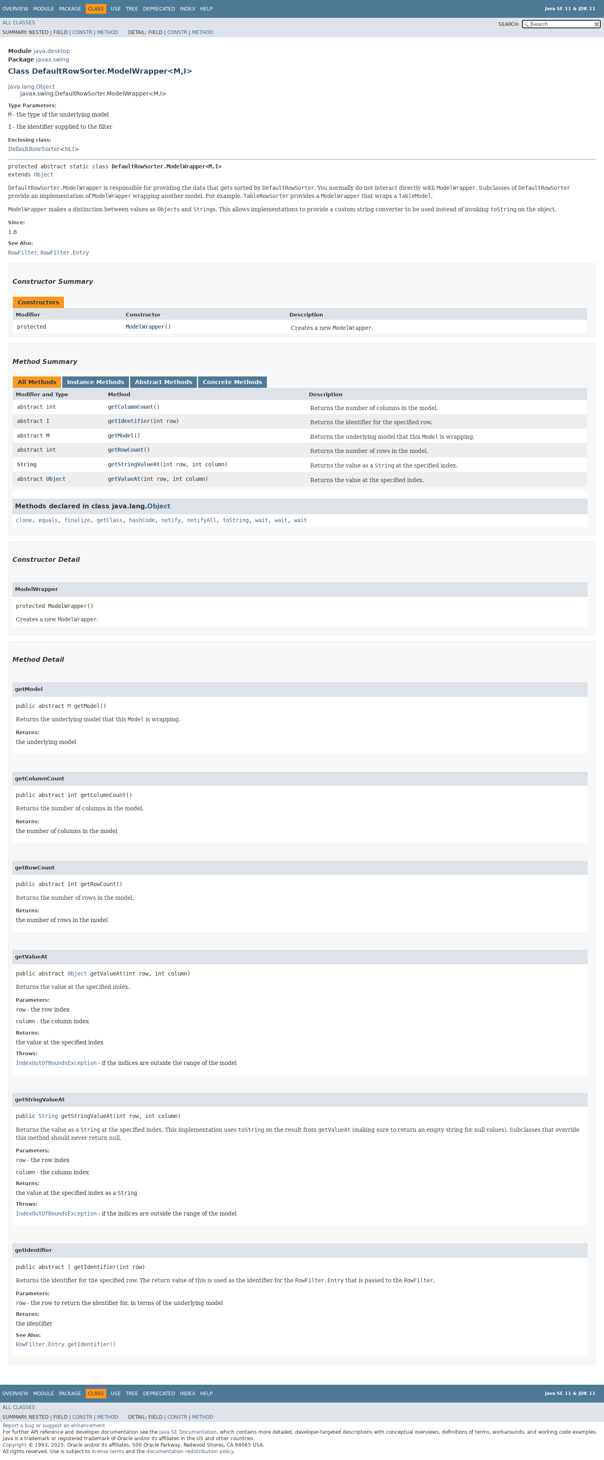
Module (43, 9)
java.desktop (52, 51)
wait (261, 520)
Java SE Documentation (188, 1432)
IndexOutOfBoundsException (56, 1063)
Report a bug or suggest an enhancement (54, 1425)
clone (24, 520)
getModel (121, 435)
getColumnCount (130, 407)
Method (107, 32)
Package (70, 9)
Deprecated (159, 9)
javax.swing (52, 59)
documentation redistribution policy (189, 1451)
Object (43, 174)
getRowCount (126, 449)
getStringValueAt (134, 464)
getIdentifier (129, 421)
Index (187, 9)
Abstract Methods (163, 382)
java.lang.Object (31, 86)
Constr (82, 32)
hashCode (142, 520)
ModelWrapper (145, 326)
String (26, 464)
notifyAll (201, 520)
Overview (15, 9)
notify (171, 520)
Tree (132, 9)
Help (206, 9)
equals (48, 520)
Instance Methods (95, 382)
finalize (77, 520)
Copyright (15, 1445)
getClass (109, 520)
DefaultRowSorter (34, 149)
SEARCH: (509, 24)
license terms (108, 1451)
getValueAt (124, 479)
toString (236, 520)
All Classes (18, 23)
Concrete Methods (232, 382)
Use (116, 9)
